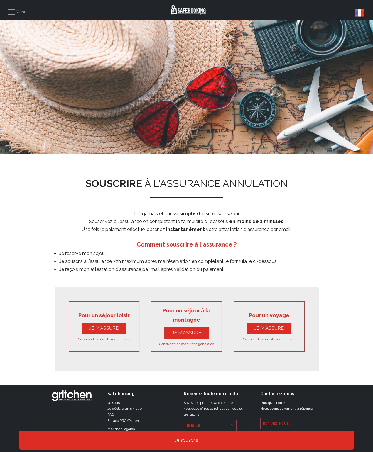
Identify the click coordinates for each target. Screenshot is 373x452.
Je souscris (186, 440)
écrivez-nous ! (277, 424)
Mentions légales (121, 429)
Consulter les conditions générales (104, 339)
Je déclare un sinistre (124, 409)
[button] (361, 13)
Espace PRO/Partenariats (127, 421)
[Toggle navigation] (17, 12)
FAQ (110, 414)
